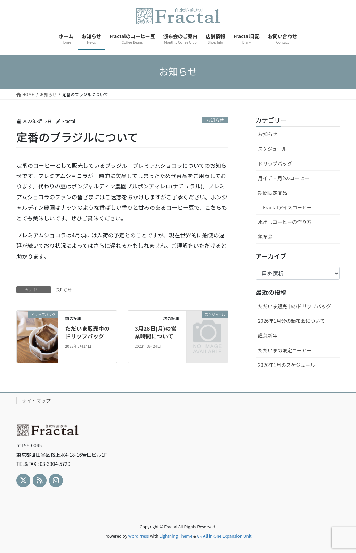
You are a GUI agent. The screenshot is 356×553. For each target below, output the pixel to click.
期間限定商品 (272, 192)
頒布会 (265, 236)
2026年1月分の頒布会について (291, 320)
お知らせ (215, 120)
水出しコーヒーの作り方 (285, 221)
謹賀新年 (267, 335)
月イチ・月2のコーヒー (283, 178)
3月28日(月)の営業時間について (155, 332)
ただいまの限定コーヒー (285, 350)
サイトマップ (36, 400)
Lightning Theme (175, 536)
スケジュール (272, 148)
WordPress (138, 536)
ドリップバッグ (275, 163)
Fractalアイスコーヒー (287, 207)
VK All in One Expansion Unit (224, 536)
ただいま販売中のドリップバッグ (87, 332)
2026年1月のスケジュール (286, 364)
